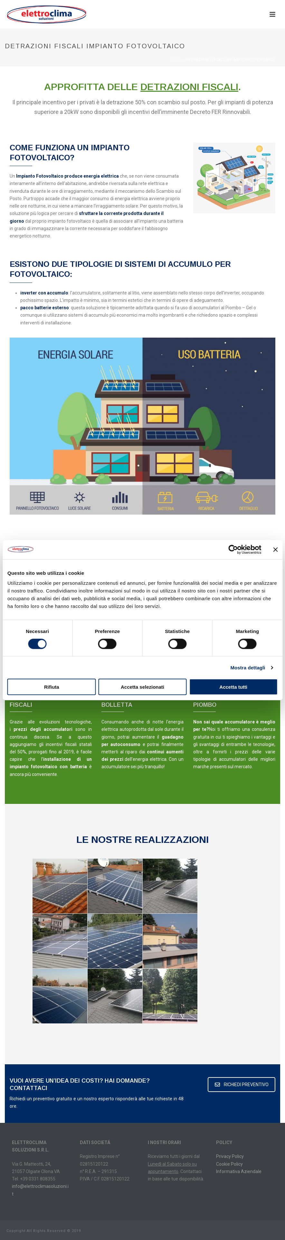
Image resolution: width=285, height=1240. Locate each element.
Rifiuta (51, 687)
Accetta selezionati (142, 687)
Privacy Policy (230, 1156)
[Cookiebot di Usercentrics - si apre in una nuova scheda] (233, 549)
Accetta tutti (233, 687)
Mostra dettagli (247, 667)
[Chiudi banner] (275, 549)
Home (176, 59)
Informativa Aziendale (238, 1171)
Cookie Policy (229, 1164)
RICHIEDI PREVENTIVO (242, 1084)
